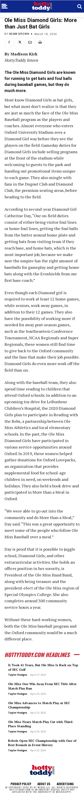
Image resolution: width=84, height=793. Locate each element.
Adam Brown (19, 34)
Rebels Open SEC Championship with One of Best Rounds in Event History (42, 742)
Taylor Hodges (17, 674)
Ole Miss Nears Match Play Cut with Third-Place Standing (41, 724)
